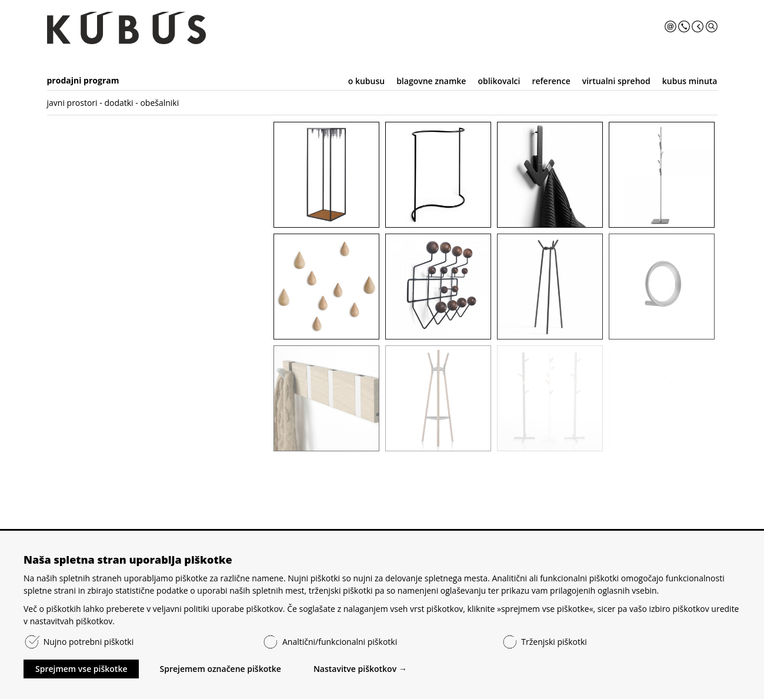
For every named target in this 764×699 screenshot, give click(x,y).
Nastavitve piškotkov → (360, 668)
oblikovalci (499, 80)
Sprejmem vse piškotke (81, 668)
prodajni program (83, 80)
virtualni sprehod (616, 80)
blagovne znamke (431, 80)
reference (551, 80)
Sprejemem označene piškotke (220, 668)
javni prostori (72, 102)
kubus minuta (690, 80)
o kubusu (366, 80)
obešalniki (159, 102)
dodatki (118, 102)
